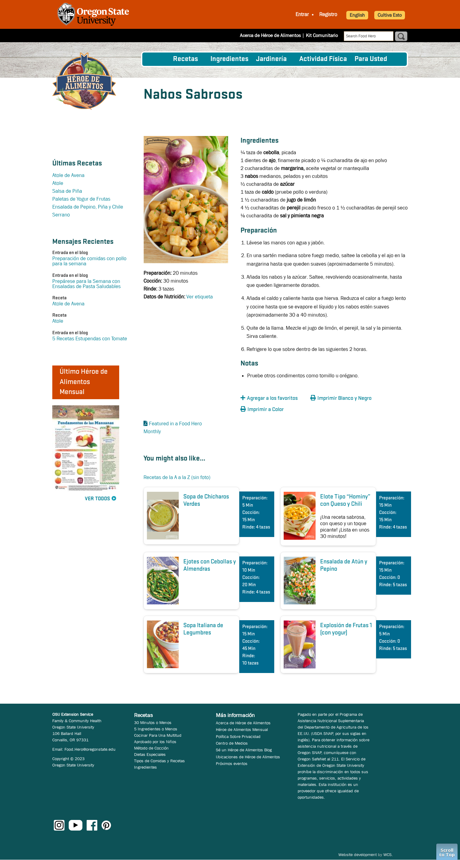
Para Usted (371, 59)
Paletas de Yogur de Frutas (81, 199)
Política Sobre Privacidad (238, 736)
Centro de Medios (232, 743)
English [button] (357, 15)
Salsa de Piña (67, 191)
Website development (357, 854)
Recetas (185, 59)
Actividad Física (323, 59)
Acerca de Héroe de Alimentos (270, 35)
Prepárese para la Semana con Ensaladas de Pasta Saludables (86, 284)
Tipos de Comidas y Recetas (159, 760)
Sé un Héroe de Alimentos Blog (244, 750)
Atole (57, 183)
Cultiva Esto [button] (390, 15)
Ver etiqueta (199, 297)
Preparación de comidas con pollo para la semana (89, 261)
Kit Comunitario (322, 35)
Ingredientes (229, 59)
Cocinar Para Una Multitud (158, 735)
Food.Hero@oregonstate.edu (90, 749)
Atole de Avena (68, 175)
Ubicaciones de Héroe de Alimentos (248, 757)
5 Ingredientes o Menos (155, 729)
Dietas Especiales (150, 754)
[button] (273, 398)
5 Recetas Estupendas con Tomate (89, 338)
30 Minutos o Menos (152, 722)
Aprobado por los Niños (155, 741)
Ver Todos (97, 498)
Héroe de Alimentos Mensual (242, 729)
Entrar (302, 14)
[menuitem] (157, 59)
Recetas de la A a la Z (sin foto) (177, 477)
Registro (328, 14)
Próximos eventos (231, 763)
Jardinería (271, 59)
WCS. (388, 854)
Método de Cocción (151, 748)
